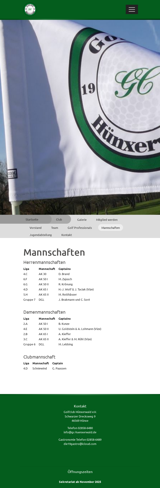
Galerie (82, 219)
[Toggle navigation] (132, 9)
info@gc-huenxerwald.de (80, 432)
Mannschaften (110, 227)
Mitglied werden (106, 219)
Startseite (32, 219)
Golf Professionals (80, 227)
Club (59, 219)
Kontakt (66, 235)
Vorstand (36, 227)
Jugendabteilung (41, 235)
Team (54, 227)
